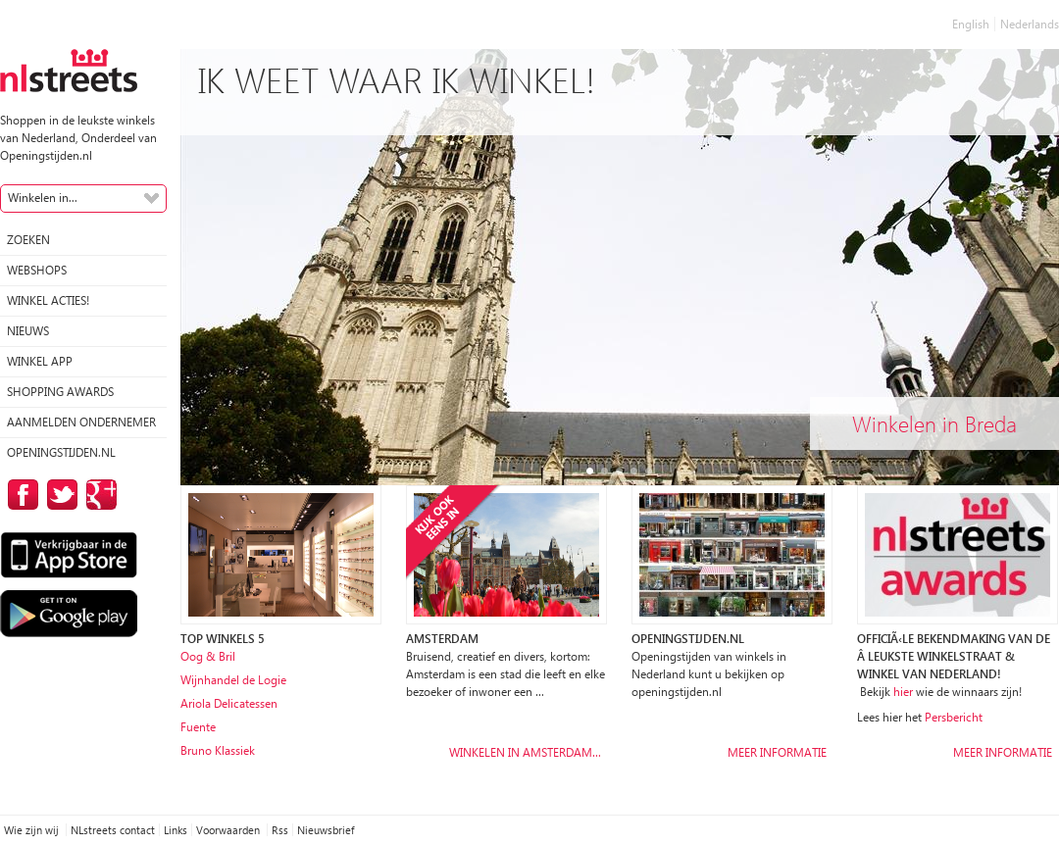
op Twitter (58, 494)
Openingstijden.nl (61, 452)
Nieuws (28, 330)
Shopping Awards (60, 391)
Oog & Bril (207, 656)
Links (175, 829)
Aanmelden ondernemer (81, 422)
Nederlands (1029, 24)
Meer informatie (777, 752)
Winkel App (40, 361)
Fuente (198, 727)
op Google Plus (98, 494)
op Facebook (19, 494)
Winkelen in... (42, 197)
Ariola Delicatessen (228, 703)
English (970, 24)
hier (903, 691)
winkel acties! (48, 300)
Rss (280, 829)
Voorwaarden (229, 829)
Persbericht (954, 717)
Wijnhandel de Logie (233, 679)
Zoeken (28, 239)
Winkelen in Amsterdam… (525, 752)
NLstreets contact (113, 829)
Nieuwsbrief (325, 829)
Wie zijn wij (33, 829)
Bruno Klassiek (217, 750)
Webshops (37, 270)
